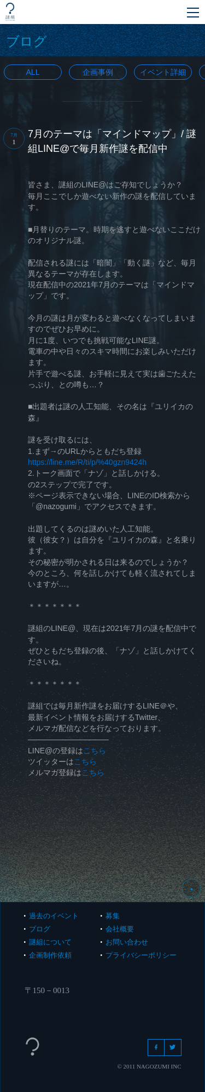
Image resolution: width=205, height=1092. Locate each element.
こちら (94, 750)
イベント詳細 (163, 72)
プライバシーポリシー (141, 955)
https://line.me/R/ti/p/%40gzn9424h (87, 462)
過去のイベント (54, 916)
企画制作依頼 (50, 955)
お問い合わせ (127, 942)
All (33, 72)
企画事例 (98, 72)
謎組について (50, 942)
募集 (113, 916)
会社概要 (120, 929)
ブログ (39, 929)
